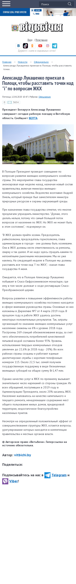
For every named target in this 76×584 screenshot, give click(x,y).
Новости (22, 61)
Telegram (55, 475)
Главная (6, 61)
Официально (41, 61)
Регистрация (41, 40)
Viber (10, 481)
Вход (30, 40)
